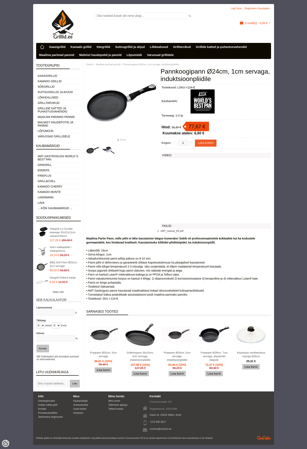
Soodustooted (80, 404)
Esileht (89, 64)
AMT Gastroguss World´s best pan (58, 158)
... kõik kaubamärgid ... (55, 208)
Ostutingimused (46, 400)
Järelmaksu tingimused (50, 417)
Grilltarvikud (182, 47)
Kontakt (42, 408)
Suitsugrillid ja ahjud (130, 47)
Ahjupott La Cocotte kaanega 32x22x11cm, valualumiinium (63, 232)
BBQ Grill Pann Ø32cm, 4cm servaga (63, 264)
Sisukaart (78, 412)
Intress (40, 333)
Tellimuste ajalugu (117, 404)
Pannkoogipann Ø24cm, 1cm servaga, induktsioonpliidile (151, 64)
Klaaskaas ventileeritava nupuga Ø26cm (251, 354)
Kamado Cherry (50, 186)
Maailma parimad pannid (56, 55)
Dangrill (45, 164)
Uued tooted (79, 408)
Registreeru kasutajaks (257, 8)
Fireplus (44, 175)
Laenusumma (44, 307)
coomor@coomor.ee (160, 429)
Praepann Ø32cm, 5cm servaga (103, 354)
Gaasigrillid (57, 47)
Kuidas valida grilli (47, 404)
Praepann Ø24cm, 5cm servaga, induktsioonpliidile (177, 356)
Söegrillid (103, 47)
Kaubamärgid (80, 400)
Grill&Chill (47, 181)
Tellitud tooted (115, 408)
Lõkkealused (159, 47)
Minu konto (114, 400)
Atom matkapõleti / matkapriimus (60, 249)
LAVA (41, 202)
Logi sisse (236, 8)
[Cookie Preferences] (5, 443)
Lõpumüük (134, 55)
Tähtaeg (41, 320)
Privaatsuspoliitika (47, 412)
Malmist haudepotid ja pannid (100, 55)
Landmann (46, 197)
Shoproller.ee (264, 438)
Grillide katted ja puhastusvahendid (221, 47)
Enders (43, 170)
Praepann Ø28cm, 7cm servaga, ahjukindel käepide (214, 356)
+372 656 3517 (158, 422)
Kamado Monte (49, 192)
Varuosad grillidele (160, 55)
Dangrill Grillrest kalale (63, 277)
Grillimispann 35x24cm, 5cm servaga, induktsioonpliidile (140, 356)
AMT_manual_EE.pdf (172, 231)
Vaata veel (58, 292)
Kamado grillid (80, 47)
